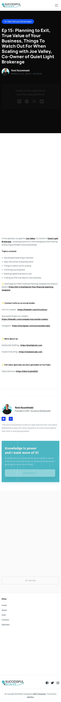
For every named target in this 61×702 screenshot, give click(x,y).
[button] (56, 5)
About (4, 610)
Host (4, 615)
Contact (5, 620)
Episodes (5, 624)
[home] (11, 5)
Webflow (30, 697)
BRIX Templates (39, 694)
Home (4, 605)
